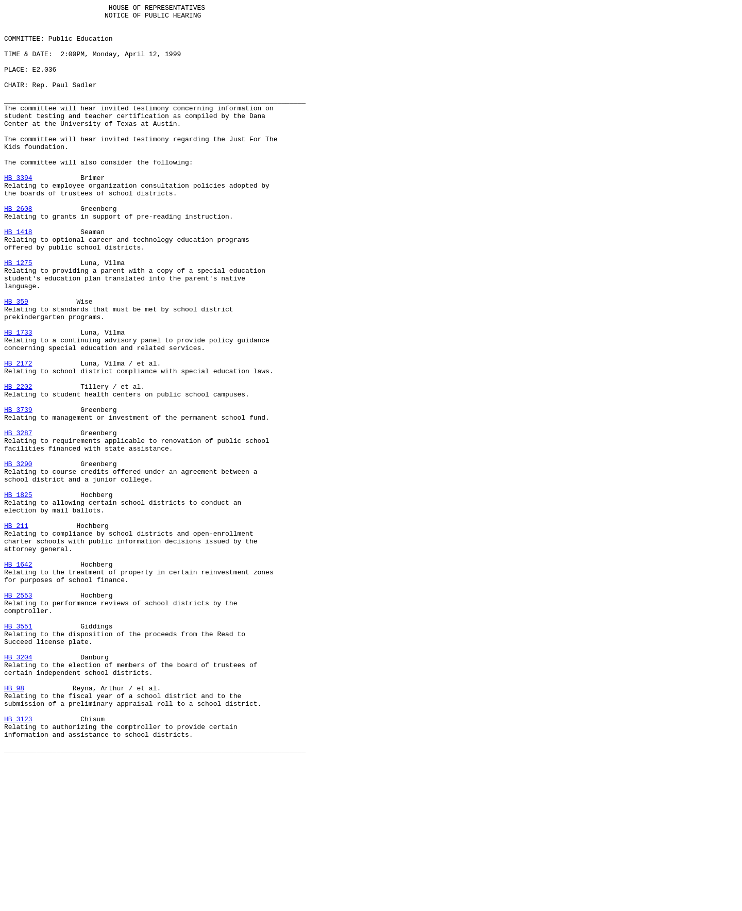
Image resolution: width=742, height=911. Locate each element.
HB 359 (16, 361)
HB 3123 (18, 862)
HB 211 (16, 630)
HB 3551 (18, 751)
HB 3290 (18, 556)
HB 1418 (18, 278)
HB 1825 (18, 593)
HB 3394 (18, 213)
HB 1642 (18, 677)
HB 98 (14, 825)
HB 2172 (18, 435)
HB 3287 (18, 519)
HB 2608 (18, 250)
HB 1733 (18, 398)
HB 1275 (18, 315)
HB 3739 (18, 491)
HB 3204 (18, 788)
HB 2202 (18, 463)
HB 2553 (18, 714)
